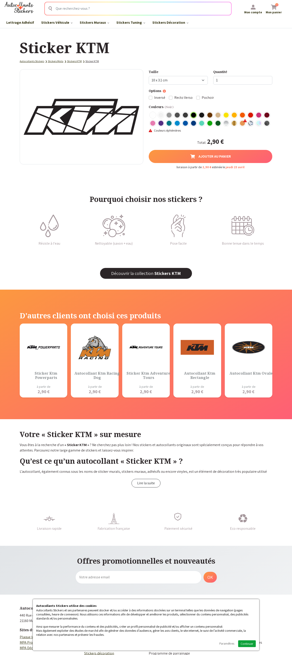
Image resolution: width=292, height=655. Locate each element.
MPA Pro (26, 642)
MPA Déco (27, 648)
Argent (226, 123)
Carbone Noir (267, 123)
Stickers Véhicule (56, 22)
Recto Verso (183, 97)
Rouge (250, 115)
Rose (153, 123)
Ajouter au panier (210, 156)
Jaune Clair (226, 115)
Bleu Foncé (193, 123)
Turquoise (169, 123)
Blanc (153, 115)
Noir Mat (202, 115)
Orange (242, 115)
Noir (193, 115)
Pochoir (208, 97)
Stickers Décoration (170, 22)
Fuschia (259, 115)
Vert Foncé (218, 123)
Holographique (259, 123)
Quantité (220, 72)
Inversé (159, 97)
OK (210, 577)
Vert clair (210, 123)
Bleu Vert (202, 123)
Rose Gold (242, 123)
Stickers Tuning (130, 22)
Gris (169, 115)
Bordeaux (267, 115)
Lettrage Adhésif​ (20, 22)
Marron (210, 115)
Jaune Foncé (234, 115)
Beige (218, 115)
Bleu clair (177, 123)
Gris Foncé (177, 115)
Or (234, 123)
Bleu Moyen (185, 123)
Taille (153, 72)
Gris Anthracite (185, 115)
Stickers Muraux (94, 22)
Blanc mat (161, 115)
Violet (161, 123)
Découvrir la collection (146, 273)
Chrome (250, 123)
